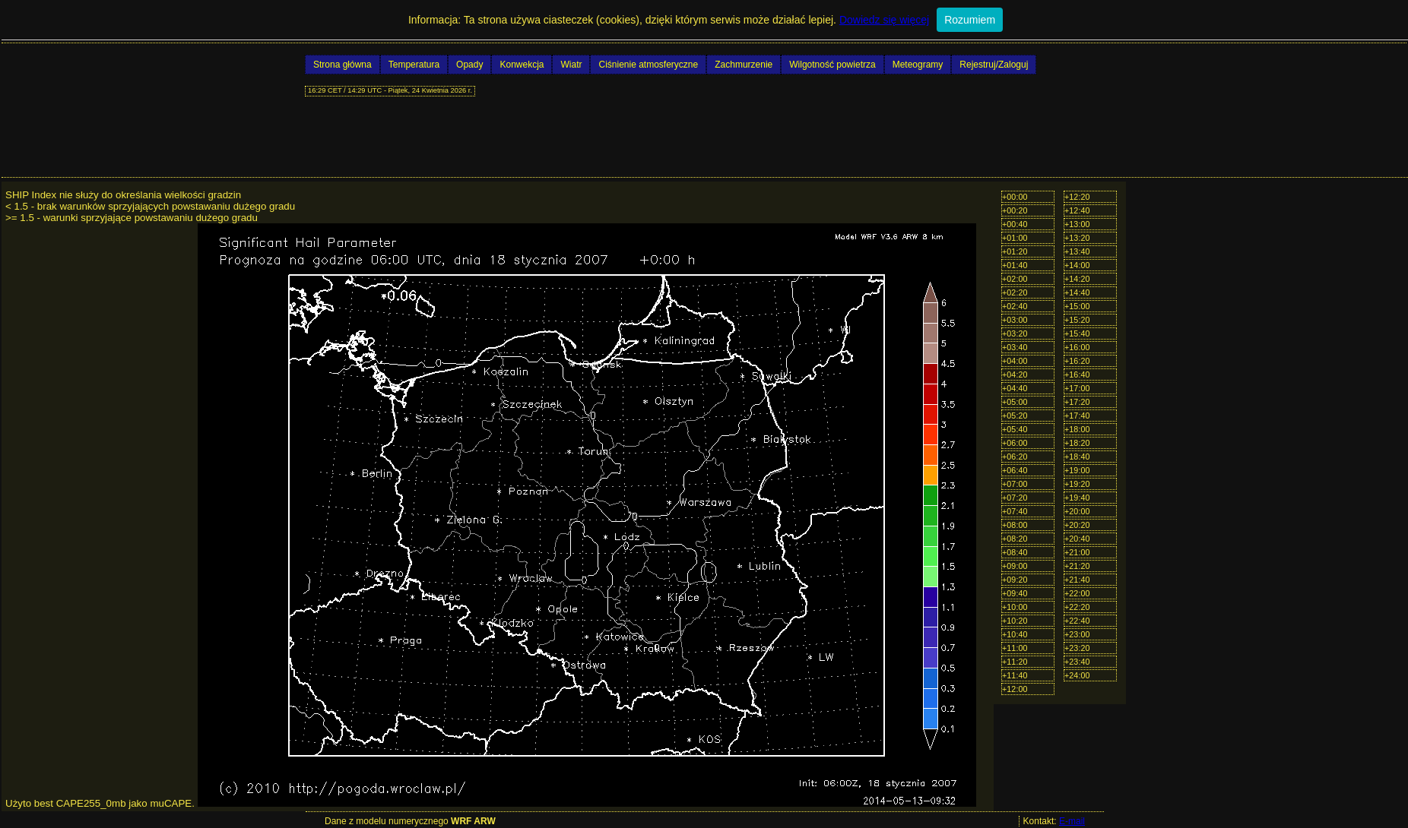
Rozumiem (969, 20)
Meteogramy (918, 64)
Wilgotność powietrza (832, 64)
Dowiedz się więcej (884, 20)
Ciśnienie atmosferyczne (648, 64)
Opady (469, 64)
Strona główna (342, 64)
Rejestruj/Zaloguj (993, 64)
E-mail (1072, 821)
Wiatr (571, 64)
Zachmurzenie (743, 64)
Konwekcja (521, 64)
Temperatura (413, 64)
